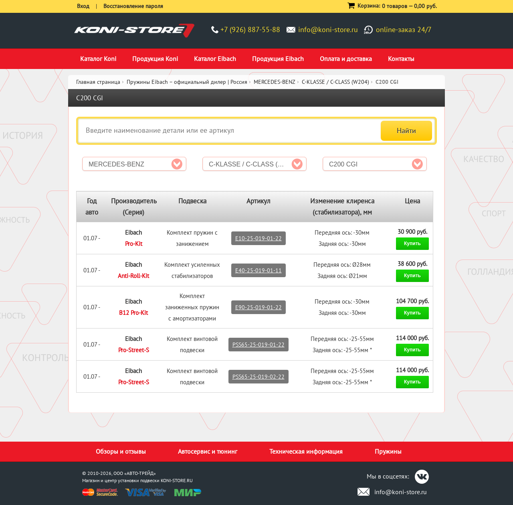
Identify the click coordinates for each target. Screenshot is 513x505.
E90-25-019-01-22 (258, 307)
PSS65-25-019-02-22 (258, 376)
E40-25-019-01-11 (258, 270)
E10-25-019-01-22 (258, 238)
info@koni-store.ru (328, 29)
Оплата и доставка (346, 59)
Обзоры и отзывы (121, 451)
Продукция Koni (155, 59)
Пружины (388, 451)
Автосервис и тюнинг (207, 451)
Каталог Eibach (215, 59)
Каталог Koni (98, 59)
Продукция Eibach (278, 59)
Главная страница (98, 81)
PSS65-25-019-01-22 (258, 344)
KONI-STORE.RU (177, 480)
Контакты (401, 59)
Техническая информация (306, 451)
